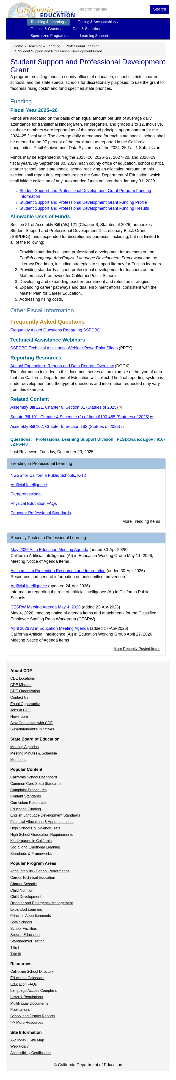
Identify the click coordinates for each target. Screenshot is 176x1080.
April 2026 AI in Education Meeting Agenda (50, 628)
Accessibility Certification (30, 1053)
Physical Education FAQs (34, 503)
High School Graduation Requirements (41, 835)
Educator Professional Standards (41, 513)
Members (18, 760)
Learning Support (95, 36)
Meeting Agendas (24, 747)
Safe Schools (21, 922)
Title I (14, 948)
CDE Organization (25, 691)
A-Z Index (18, 1040)
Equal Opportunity (25, 704)
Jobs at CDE (20, 710)
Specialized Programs (49, 36)
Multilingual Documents (29, 1003)
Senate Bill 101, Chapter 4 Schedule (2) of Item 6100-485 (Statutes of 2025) (81, 417)
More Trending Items (141, 521)
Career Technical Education (32, 877)
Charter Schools (23, 884)
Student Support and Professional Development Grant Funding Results (84, 208)
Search (159, 9)
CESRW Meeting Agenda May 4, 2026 (46, 607)
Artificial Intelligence (29, 485)
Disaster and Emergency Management (41, 903)
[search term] (113, 9)
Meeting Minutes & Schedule (33, 753)
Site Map (37, 1040)
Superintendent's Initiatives (32, 729)
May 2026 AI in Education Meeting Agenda (49, 549)
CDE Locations (22, 678)
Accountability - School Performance (39, 871)
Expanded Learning (26, 909)
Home (18, 46)
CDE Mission (20, 685)
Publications (20, 1010)
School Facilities (23, 928)
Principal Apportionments (30, 916)
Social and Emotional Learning (35, 847)
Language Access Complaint (33, 990)
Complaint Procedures (28, 790)
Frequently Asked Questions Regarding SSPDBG (55, 330)
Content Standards (25, 796)
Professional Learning (82, 46)
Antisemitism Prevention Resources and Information (58, 570)
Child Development (25, 897)
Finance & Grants (45, 29)
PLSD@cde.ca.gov (135, 439)
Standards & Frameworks (31, 854)
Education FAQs (23, 984)
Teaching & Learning (48, 22)
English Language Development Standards (45, 815)
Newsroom (19, 716)
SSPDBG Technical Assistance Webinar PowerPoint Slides (71, 348)
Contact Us (19, 697)
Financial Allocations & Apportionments (42, 822)
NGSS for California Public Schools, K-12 (48, 475)
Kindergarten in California (31, 841)
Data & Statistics (87, 29)
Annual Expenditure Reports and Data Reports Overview (69, 366)
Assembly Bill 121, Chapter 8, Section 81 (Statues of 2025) (66, 407)
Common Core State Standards (35, 784)
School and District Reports (32, 1016)
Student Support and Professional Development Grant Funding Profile (83, 202)
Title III (15, 954)
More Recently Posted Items (137, 649)
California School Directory (32, 971)
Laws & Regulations (26, 997)
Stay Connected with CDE (31, 723)
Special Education (25, 935)
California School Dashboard (33, 777)
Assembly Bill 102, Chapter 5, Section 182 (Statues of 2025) (67, 426)
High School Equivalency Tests (35, 828)
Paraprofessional (26, 494)
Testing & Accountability (98, 22)
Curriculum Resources (28, 803)
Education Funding (25, 809)
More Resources (29, 1022)
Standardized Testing (27, 941)
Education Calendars (27, 978)
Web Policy (19, 1046)
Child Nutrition (21, 890)
